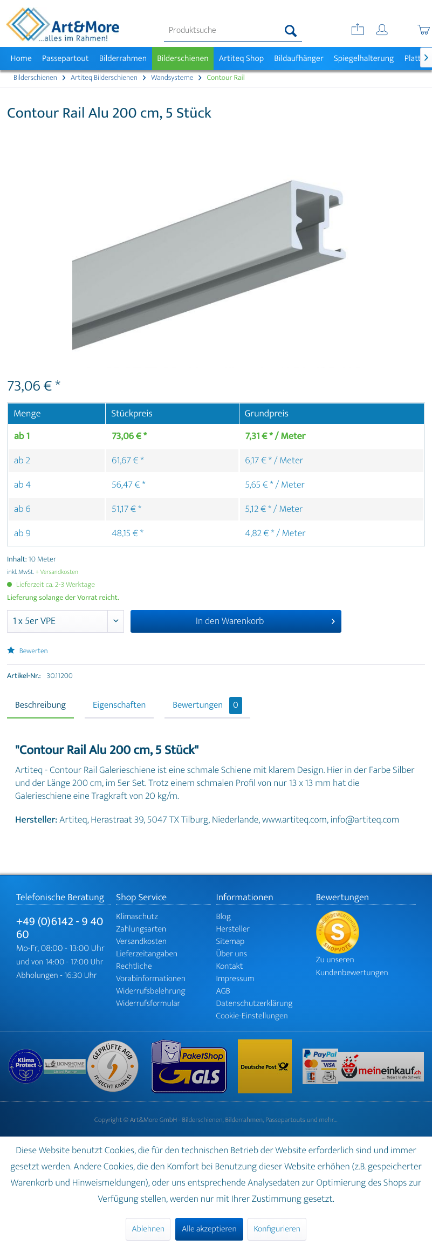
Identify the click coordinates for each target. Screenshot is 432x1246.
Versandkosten (141, 941)
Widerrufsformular (148, 1003)
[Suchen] (291, 31)
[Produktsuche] (233, 31)
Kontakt (229, 966)
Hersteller (233, 929)
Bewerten (27, 651)
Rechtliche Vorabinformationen (151, 972)
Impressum (235, 979)
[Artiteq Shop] (241, 58)
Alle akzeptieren (209, 1229)
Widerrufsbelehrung (150, 991)
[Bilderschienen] (183, 58)
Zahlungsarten (141, 929)
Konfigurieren (276, 1229)
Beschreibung (40, 705)
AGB (223, 991)
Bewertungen (207, 705)
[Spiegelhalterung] (363, 58)
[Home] (21, 58)
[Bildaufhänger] (299, 58)
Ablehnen (148, 1229)
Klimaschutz (137, 916)
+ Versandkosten (57, 572)
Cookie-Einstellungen (252, 1016)
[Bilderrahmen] (123, 58)
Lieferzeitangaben (146, 954)
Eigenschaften (119, 705)
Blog (223, 916)
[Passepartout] (65, 58)
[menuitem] (233, 31)
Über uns (232, 954)
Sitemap (230, 941)
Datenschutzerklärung (254, 1003)
